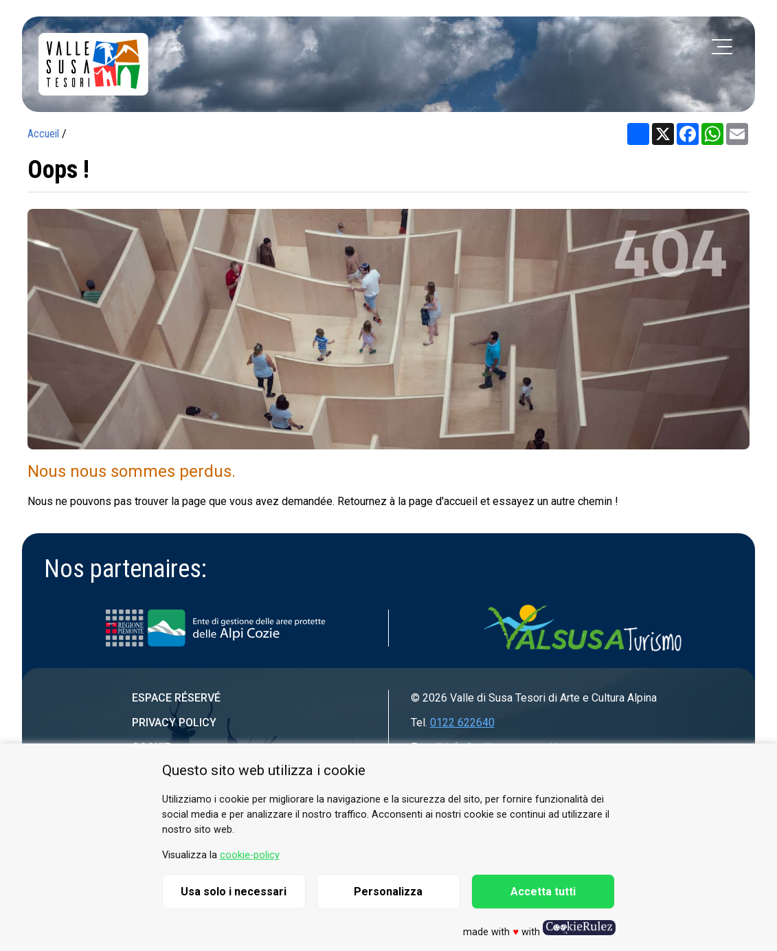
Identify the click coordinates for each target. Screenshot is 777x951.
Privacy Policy (174, 722)
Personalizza (388, 891)
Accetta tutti (543, 891)
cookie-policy (250, 855)
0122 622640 (462, 722)
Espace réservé (176, 697)
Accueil (43, 133)
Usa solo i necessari (233, 891)
